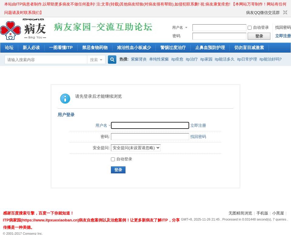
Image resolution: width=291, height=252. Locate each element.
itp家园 (206, 59)
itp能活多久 (225, 59)
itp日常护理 (247, 59)
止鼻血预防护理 (210, 47)
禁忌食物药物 (95, 47)
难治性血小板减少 (134, 47)
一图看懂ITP (61, 47)
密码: (105, 136)
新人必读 (31, 47)
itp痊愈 (177, 59)
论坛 (9, 47)
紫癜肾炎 (139, 59)
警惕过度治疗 (173, 47)
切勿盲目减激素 (249, 47)
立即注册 (283, 36)
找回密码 (283, 27)
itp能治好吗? (270, 59)
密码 (176, 36)
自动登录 (258, 27)
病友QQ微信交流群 (263, 12)
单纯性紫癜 (159, 59)
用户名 (177, 27)
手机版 (262, 213)
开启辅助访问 (243, 12)
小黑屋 (278, 213)
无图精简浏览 (240, 213)
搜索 (94, 59)
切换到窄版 (284, 12)
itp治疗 (192, 59)
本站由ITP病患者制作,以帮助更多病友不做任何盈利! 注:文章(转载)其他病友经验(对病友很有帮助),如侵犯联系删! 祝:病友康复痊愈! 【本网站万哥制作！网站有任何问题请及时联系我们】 (145, 5)
